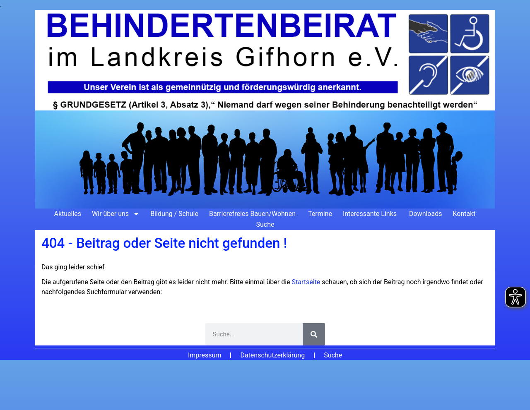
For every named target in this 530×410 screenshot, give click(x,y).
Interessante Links (370, 214)
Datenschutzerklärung (272, 355)
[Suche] (314, 334)
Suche (265, 224)
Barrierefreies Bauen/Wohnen (253, 214)
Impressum (205, 355)
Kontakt (464, 214)
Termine (320, 214)
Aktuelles (67, 214)
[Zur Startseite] (265, 109)
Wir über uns (116, 214)
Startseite (307, 282)
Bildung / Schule (174, 214)
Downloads (425, 214)
